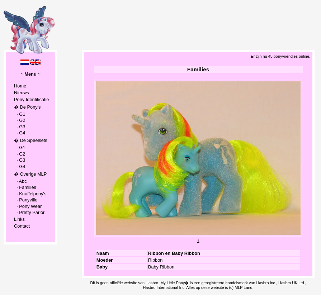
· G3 (19, 126)
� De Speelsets (30, 140)
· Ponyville (25, 200)
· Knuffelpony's (30, 193)
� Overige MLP (30, 174)
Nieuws (21, 92)
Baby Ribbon (161, 267)
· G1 (19, 114)
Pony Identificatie (31, 99)
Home (20, 86)
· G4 (19, 132)
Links (19, 219)
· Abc (20, 181)
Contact (22, 226)
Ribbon (155, 260)
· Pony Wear (28, 206)
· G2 (19, 120)
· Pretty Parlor (29, 212)
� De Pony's (27, 107)
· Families (25, 187)
